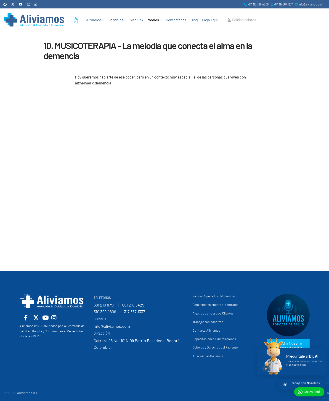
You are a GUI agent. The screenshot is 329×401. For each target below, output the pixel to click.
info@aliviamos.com (311, 4)
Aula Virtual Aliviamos (208, 356)
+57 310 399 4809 (258, 4)
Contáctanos (176, 20)
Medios (153, 20)
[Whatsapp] (35, 4)
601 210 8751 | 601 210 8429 (119, 304)
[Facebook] (5, 4)
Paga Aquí (210, 20)
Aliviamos (94, 20)
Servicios (116, 20)
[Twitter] (12, 4)
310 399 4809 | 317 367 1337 (119, 311)
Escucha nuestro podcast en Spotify (288, 345)
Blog (194, 20)
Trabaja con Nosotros (305, 383)
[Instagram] (28, 4)
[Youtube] (21, 4)
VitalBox (136, 20)
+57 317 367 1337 (283, 4)
